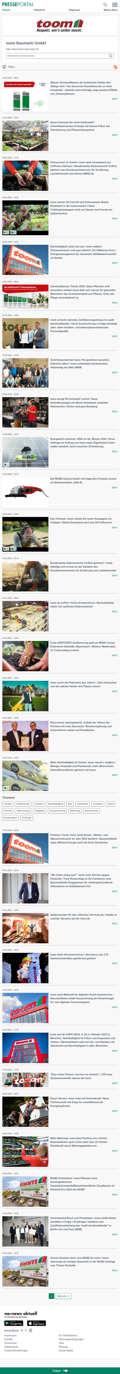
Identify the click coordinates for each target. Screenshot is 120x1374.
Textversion (10, 1343)
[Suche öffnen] (105, 5)
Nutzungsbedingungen (71, 1339)
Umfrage (26, 817)
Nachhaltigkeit (55, 803)
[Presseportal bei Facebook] (21, 1330)
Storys (6, 10)
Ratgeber (40, 810)
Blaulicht (39, 10)
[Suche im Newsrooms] (60, 56)
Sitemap (63, 1346)
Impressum (10, 1335)
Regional (74, 10)
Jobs (61, 1343)
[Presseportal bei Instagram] (29, 1330)
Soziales (97, 803)
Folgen (60, 1370)
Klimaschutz (91, 810)
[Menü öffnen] (115, 5)
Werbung (75, 810)
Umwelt (39, 803)
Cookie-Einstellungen (16, 1350)
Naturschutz (23, 810)
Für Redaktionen (68, 1335)
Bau (70, 803)
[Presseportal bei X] (25, 1330)
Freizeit (8, 810)
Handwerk (82, 803)
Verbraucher (23, 803)
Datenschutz (11, 1346)
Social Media (66, 1350)
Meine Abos (111, 10)
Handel (8, 803)
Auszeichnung (57, 810)
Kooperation (10, 817)
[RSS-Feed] (116, 67)
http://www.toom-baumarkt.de (22, 49)
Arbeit (110, 803)
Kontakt (8, 1339)
